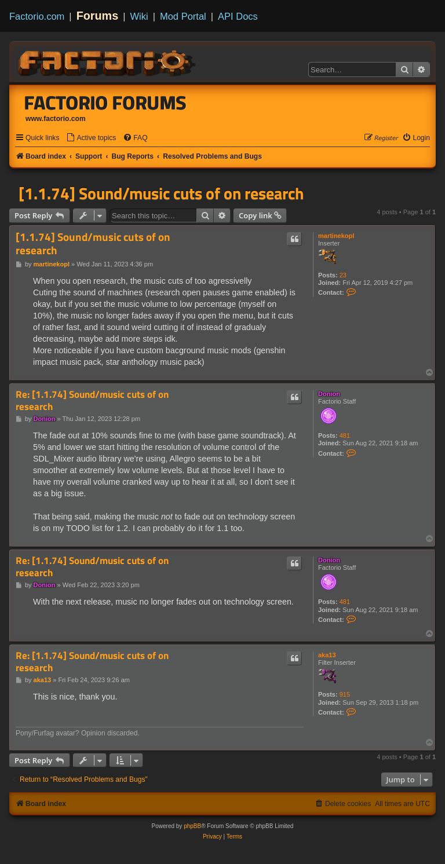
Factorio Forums (105, 102)
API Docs (238, 16)
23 (343, 275)
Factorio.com (36, 16)
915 (345, 694)
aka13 (327, 654)
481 (345, 435)
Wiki (139, 16)
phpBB (192, 826)
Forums (97, 15)
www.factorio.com (55, 119)
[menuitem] (91, 138)
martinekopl (336, 235)
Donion (329, 393)
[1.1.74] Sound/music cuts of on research (161, 193)
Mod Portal (183, 16)
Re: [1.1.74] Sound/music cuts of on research (92, 400)
